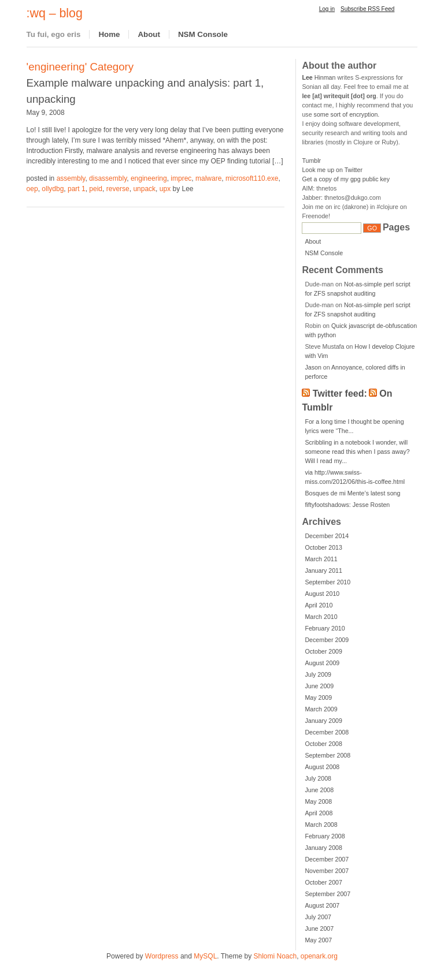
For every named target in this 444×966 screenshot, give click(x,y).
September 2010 (327, 582)
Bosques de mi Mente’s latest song (352, 493)
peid (95, 189)
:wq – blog (55, 13)
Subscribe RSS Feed (367, 9)
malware (208, 178)
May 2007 (318, 940)
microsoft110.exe (251, 178)
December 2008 (327, 732)
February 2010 (325, 628)
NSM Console (203, 34)
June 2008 (319, 789)
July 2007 (318, 916)
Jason (313, 367)
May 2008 (318, 801)
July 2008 (318, 778)
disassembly (108, 178)
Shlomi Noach (275, 956)
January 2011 (323, 570)
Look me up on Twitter (332, 169)
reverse (118, 189)
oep (32, 189)
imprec (181, 178)
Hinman (318, 77)
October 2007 (323, 882)
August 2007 (322, 905)
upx (165, 189)
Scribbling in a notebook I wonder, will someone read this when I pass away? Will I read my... (357, 451)
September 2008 (327, 755)
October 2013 (323, 547)
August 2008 (322, 766)
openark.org (319, 956)
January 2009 (323, 720)
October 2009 (323, 651)
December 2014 (327, 535)
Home (109, 34)
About (149, 34)
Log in (327, 9)
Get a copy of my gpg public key (346, 179)
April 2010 (318, 605)
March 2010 (321, 616)
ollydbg (53, 189)
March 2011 (321, 558)
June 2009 (319, 685)
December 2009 (327, 639)
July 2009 (318, 674)
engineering (149, 178)
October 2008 (323, 743)
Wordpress (162, 956)
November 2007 (327, 870)
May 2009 (318, 697)
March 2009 (321, 709)
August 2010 (322, 593)
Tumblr (311, 160)
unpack (144, 189)
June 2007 (319, 928)
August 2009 (322, 662)
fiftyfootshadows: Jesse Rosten (347, 504)
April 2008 (318, 813)
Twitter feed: (340, 393)
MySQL (205, 956)
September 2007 (327, 893)
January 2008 (323, 847)
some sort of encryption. (347, 114)
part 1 (77, 189)
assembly (71, 178)
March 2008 (321, 824)
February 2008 (325, 836)
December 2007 (327, 859)
